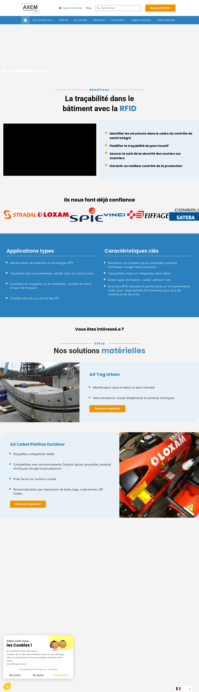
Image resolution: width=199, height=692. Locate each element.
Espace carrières (70, 8)
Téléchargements (166, 20)
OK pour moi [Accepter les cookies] (61, 675)
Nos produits (117, 20)
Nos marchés (80, 20)
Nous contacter (160, 8)
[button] (7, 686)
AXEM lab (63, 20)
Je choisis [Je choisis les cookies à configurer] (38, 675)
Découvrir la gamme (28, 687)
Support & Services (140, 20)
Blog (88, 8)
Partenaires (98, 20)
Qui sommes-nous (42, 20)
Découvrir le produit (107, 409)
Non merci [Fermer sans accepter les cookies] (14, 675)
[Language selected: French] (183, 689)
